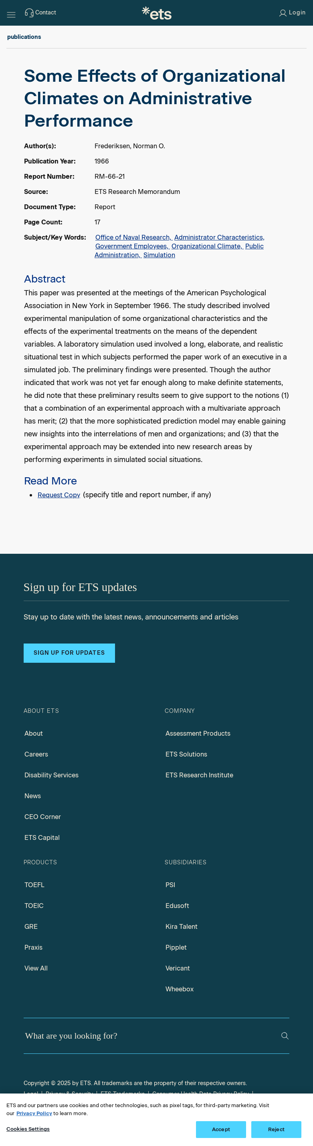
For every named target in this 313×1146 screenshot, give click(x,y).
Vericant (178, 968)
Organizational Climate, (208, 246)
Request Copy (59, 495)
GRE (31, 926)
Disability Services (51, 775)
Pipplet (176, 947)
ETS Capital (42, 837)
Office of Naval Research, (134, 237)
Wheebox (180, 989)
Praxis (33, 947)
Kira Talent (182, 926)
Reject (276, 1129)
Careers (36, 754)
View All (36, 968)
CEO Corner (42, 817)
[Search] (285, 1035)
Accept (221, 1129)
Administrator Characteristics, (219, 237)
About (33, 733)
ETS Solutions (186, 754)
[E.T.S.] (156, 12)
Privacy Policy (34, 1113)
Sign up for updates (69, 653)
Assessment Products (198, 733)
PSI (170, 885)
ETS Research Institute (199, 775)
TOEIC (34, 906)
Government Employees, (132, 246)
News (32, 796)
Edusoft (177, 906)
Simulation (159, 255)
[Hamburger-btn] (11, 13)
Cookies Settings (28, 1129)
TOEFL (34, 885)
